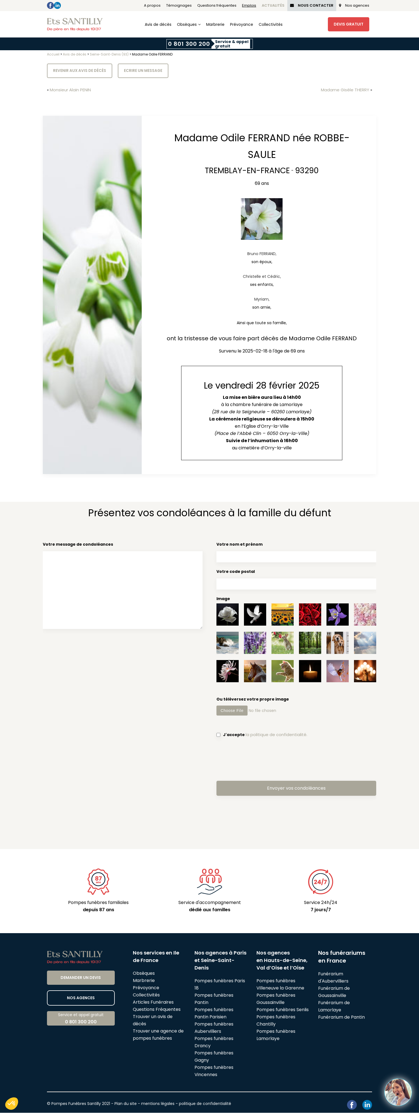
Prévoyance (241, 24)
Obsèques (187, 24)
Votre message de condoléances (123, 586)
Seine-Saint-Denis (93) (109, 54)
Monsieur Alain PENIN (72, 90)
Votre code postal (296, 579)
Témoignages (179, 5)
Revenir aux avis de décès (80, 71)
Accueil (53, 54)
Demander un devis (81, 978)
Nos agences (354, 5)
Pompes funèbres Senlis (282, 1010)
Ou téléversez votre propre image (296, 706)
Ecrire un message (144, 71)
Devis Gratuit (348, 24)
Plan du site (125, 1104)
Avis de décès (158, 24)
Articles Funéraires (153, 1002)
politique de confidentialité (205, 1104)
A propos (152, 5)
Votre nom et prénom (296, 552)
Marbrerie (215, 24)
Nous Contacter (311, 5)
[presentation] (258, 759)
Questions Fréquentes (157, 1009)
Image (223, 599)
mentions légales (157, 1104)
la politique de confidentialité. (277, 735)
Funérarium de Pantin (341, 1017)
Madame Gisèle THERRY (343, 90)
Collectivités (271, 24)
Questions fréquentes (216, 5)
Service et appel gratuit (81, 1018)
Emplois (249, 5)
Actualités (273, 5)
